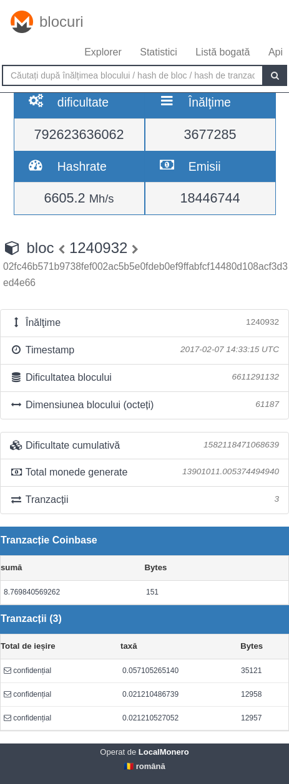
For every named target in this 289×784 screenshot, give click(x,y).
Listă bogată (222, 52)
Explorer (103, 52)
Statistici (158, 52)
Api (275, 52)
